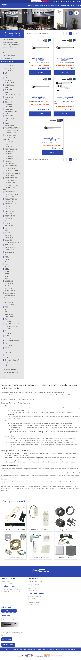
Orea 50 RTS (8, 235)
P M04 (6, 259)
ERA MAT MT (8, 107)
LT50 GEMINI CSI (9, 156)
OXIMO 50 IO (8, 245)
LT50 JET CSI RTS (10, 166)
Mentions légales (32, 649)
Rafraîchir (7, 639)
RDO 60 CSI (8, 283)
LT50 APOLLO (8, 146)
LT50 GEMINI (8, 154)
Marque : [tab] (8, 39)
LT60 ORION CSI (9, 204)
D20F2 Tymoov (8, 85)
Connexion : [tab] (9, 55)
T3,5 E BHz (7, 321)
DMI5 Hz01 (7, 90)
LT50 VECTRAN (9, 183)
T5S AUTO (7, 345)
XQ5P (6, 365)
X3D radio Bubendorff (11, 360)
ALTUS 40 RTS (8, 66)
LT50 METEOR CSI (10, 178)
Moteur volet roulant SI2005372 (52, 139)
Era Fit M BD (8, 97)
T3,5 (5, 319)
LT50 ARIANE (8, 151)
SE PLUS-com (8, 304)
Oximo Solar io (8, 252)
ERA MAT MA (8, 104)
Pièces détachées (52, 5)
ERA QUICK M (8, 118)
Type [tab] (3, 53)
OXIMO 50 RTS (9, 247)
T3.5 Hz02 (7, 328)
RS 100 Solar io (9, 290)
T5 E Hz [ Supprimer (11, 340)
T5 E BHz (7, 338)
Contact (72, 5)
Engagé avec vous (34, 602)
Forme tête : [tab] (10, 369)
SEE (5, 307)
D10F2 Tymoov (8, 82)
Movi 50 (6, 233)
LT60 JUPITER (8, 197)
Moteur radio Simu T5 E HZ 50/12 (51, 143)
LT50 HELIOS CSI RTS (11, 158)
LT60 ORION (8, 201)
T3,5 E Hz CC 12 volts (11, 326)
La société (36, 5)
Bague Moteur (65, 529)
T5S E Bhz (7, 350)
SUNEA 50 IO (8, 314)
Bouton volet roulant (40, 558)
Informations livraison (35, 581)
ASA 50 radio (8, 80)
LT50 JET (7, 161)
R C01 (6, 266)
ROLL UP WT (8, 288)
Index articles (32, 590)
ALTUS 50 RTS (8, 68)
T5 (4, 331)
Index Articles (23, 649)
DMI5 (5, 87)
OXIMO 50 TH (8, 249)
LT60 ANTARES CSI (10, 194)
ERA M (6, 99)
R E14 (6, 271)
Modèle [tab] (7, 61)
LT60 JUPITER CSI (10, 199)
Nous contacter (6, 583)
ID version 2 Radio (10, 135)
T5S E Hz (7, 353)
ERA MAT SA (8, 109)
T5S (5, 343)
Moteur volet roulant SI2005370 (65, 59)
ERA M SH (7, 102)
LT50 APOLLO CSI (10, 149)
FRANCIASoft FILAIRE (11, 128)
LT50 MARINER (9, 168)
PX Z (5, 264)
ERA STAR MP (8, 125)
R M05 (6, 276)
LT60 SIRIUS (8, 206)
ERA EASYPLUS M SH (11, 94)
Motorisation (5, 28)
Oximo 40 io (7, 240)
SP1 (5, 309)
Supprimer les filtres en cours (12, 35)
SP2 (5, 312)
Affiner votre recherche (12, 33)
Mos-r (5, 230)
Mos (5, 228)
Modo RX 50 (8, 225)
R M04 (6, 274)
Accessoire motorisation (15, 529)
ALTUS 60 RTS (8, 70)
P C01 (6, 254)
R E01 (6, 269)
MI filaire (6, 223)
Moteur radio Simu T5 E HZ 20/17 (39, 63)
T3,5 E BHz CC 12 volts (11, 324)
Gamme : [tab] (7, 50)
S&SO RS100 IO (9, 293)
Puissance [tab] (5, 375)
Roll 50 (6, 286)
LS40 (5, 144)
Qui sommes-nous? (34, 596)
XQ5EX (6, 362)
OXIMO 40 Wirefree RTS (12, 242)
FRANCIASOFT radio (10, 130)
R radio (6, 278)
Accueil (30, 5)
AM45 (5, 75)
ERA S (6, 123)
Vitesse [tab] (4, 378)
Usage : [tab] (10, 47)
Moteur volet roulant (17, 28)
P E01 (6, 257)
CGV (7, 649)
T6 (4, 355)
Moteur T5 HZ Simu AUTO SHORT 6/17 (64, 103)
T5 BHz (6, 336)
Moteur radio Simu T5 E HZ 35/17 (39, 101)
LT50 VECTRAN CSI (10, 185)
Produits (43, 5)
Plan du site (32, 588)
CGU (10, 649)
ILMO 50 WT (8, 142)
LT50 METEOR (8, 175)
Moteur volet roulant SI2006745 (65, 98)
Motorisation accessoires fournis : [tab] (11, 43)
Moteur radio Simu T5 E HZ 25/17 (64, 63)
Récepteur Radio (65, 558)
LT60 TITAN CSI (9, 216)
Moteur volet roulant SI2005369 (40, 59)
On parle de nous (34, 604)
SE (5, 300)
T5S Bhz (6, 348)
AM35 (5, 73)
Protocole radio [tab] (6, 58)
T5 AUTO (7, 333)
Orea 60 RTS (8, 237)
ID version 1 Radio (10, 133)
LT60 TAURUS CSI (10, 211)
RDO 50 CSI (8, 281)
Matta (5, 221)
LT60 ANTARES (9, 192)
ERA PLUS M (8, 116)
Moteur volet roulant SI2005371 (40, 98)
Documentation (63, 5)
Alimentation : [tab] (10, 372)
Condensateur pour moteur (40, 529)
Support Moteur (15, 558)
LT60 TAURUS (8, 209)
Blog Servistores (34, 585)
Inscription (8, 645)
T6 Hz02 (6, 357)
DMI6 (5, 92)
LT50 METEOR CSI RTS (11, 180)
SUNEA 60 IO (8, 316)
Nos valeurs (32, 598)
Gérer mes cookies (47, 649)
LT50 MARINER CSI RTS (12, 173)
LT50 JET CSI (8, 163)
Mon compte (5, 581)
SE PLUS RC (8, 302)
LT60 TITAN (7, 213)
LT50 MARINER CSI (10, 171)
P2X (5, 262)
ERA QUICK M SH (10, 120)
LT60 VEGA (7, 218)
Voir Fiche (40, 72)
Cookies (39, 649)
